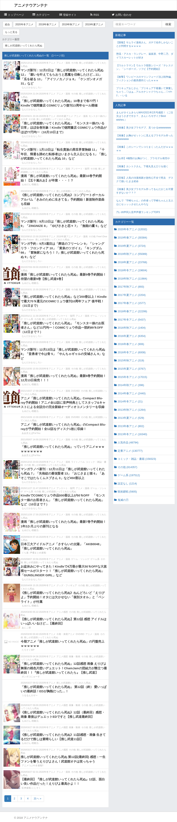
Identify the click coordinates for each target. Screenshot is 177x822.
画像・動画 (74, 656)
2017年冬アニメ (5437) (132, 319)
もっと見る (11, 32)
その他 (74, 63)
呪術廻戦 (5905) (127, 491)
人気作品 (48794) (128, 442)
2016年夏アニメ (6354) (132, 336)
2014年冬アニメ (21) (130, 401)
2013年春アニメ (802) (131, 426)
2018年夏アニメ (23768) (132, 262)
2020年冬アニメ (24, 24)
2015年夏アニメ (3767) (132, 368)
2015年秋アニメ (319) (131, 360)
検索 (168, 24)
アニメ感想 (62, 612)
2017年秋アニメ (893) (131, 286)
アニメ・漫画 (63, 63)
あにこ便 (26, 627)
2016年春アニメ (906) (131, 344)
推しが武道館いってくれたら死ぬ (23, 45)
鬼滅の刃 (123, 499)
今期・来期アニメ (65, 634)
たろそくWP (28, 650)
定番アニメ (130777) (130, 450)
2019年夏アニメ (94, 24)
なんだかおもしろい (32, 87)
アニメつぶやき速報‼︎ (32, 765)
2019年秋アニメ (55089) (132, 253)
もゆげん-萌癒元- (30, 184)
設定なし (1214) (127, 483)
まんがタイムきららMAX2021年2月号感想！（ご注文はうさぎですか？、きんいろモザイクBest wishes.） (144, 116)
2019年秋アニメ (71, 24)
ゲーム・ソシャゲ (80, 559)
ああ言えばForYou (31, 433)
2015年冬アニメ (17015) (132, 377)
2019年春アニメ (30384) (132, 237)
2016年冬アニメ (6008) (132, 352)
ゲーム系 (28, 319)
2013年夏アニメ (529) (131, 417)
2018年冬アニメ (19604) (132, 270)
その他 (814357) (127, 467)
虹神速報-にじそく (31, 788)
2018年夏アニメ (64, 236)
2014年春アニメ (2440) (132, 393)
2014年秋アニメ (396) (131, 385)
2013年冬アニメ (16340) (132, 434)
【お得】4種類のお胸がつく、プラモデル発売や (143, 158)
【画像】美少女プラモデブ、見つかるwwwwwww (143, 127)
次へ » (37, 798)
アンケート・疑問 (80, 168)
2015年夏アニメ (64, 116)
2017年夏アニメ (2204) (132, 295)
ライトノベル (78, 462)
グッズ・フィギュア (66, 585)
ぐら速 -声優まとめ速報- (34, 552)
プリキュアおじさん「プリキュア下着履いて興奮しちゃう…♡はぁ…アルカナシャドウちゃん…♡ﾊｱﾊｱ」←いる (144, 92)
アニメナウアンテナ (31, 5)
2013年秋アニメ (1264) (132, 409)
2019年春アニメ (48, 24)
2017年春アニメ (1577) (132, 303)
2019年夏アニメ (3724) (132, 245)
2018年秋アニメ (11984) (132, 278)
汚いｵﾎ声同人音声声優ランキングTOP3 (138, 212)
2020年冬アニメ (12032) (132, 229)
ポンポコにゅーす (31, 676)
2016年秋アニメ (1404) (132, 327)
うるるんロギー (30, 695)
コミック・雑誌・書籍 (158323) (137, 458)
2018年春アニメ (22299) (132, 311)
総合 (7, 24)
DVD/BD (75, 391)
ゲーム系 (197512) (129, 475)
